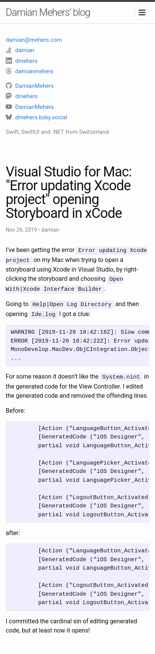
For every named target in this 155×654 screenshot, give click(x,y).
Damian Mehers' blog (48, 12)
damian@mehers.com (34, 39)
